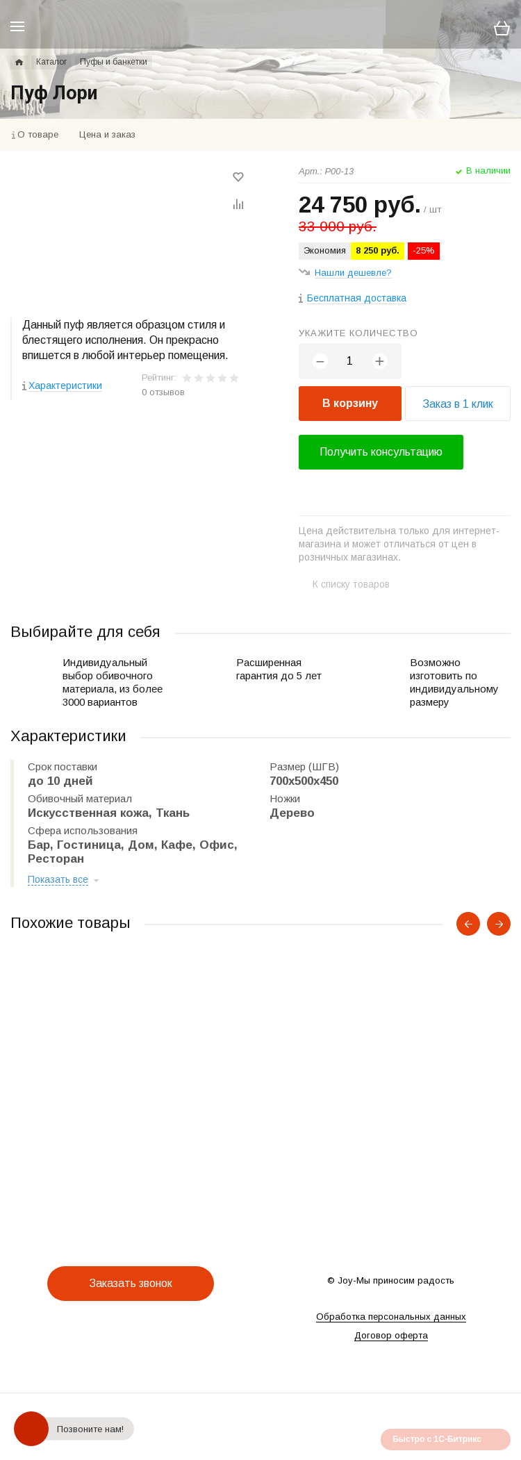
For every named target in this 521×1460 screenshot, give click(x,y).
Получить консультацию (381, 452)
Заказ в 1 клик (457, 404)
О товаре (37, 134)
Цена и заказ (107, 134)
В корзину (350, 403)
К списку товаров (351, 584)
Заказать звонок (130, 1283)
